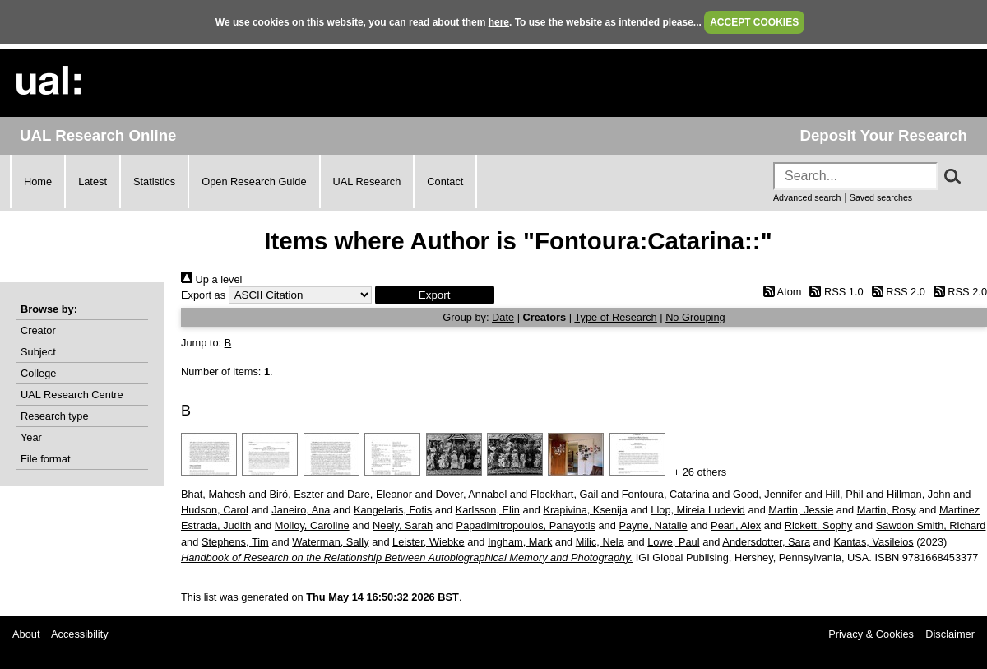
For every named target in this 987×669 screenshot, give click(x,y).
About (25, 634)
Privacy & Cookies (871, 634)
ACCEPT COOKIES (754, 22)
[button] (434, 295)
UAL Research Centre (72, 394)
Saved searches (881, 197)
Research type (55, 416)
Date (503, 317)
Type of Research (615, 317)
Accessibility (80, 634)
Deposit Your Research (883, 135)
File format (45, 459)
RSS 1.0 (834, 292)
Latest (92, 181)
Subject (38, 352)
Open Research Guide (254, 181)
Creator (38, 330)
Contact (445, 181)
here (499, 22)
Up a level (211, 279)
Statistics (154, 181)
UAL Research (367, 181)
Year (31, 437)
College (38, 373)
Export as (203, 295)
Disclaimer (950, 634)
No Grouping (695, 317)
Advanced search (807, 197)
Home (38, 181)
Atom (779, 292)
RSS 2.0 (895, 292)
